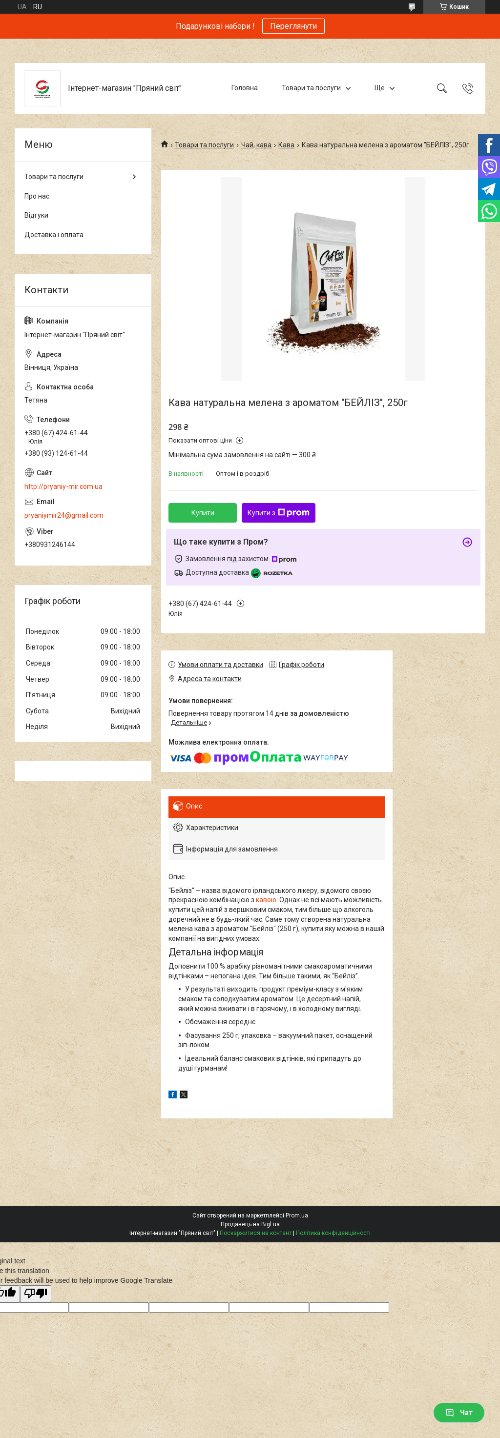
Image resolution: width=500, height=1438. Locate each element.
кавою (266, 900)
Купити (202, 513)
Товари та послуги (311, 88)
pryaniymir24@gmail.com (64, 515)
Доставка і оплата (53, 235)
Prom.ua (297, 1215)
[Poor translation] (35, 1293)
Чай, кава (256, 145)
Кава (286, 145)
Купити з (279, 512)
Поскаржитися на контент (256, 1233)
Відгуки (36, 215)
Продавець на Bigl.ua (250, 1224)
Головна (244, 88)
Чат (459, 1412)
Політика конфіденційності (333, 1233)
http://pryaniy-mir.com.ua (63, 486)
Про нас (36, 196)
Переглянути (293, 26)
